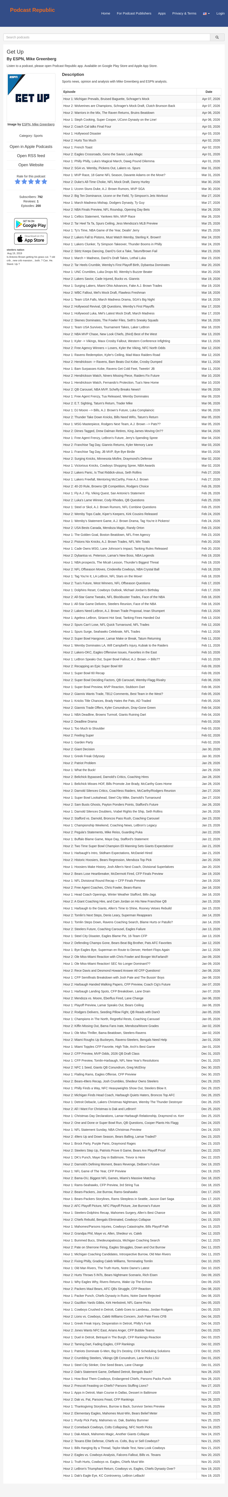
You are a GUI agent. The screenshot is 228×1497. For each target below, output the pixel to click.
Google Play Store (115, 66)
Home (105, 13)
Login (220, 13)
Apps (162, 13)
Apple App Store (145, 66)
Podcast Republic (32, 10)
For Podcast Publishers (134, 13)
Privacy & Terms (184, 13)
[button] (206, 13)
